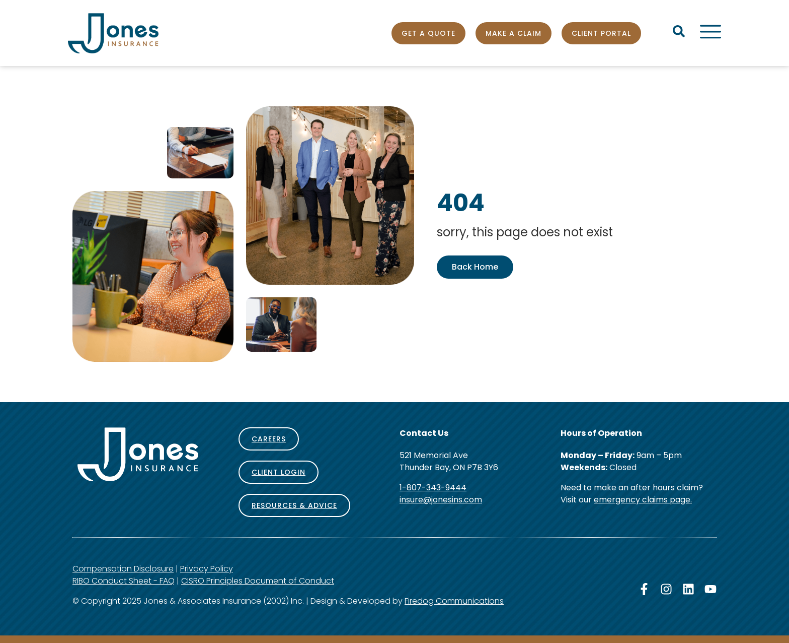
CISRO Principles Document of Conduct (257, 581)
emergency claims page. (643, 499)
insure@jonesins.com (441, 499)
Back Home (475, 267)
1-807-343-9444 (433, 487)
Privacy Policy (206, 568)
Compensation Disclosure (123, 568)
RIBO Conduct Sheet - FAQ (123, 581)
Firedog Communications (454, 601)
